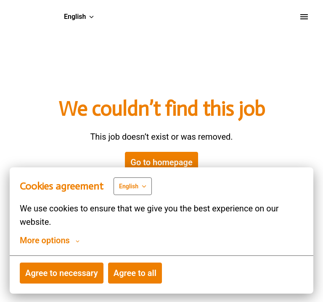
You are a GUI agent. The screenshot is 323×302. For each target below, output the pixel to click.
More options (49, 240)
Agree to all (135, 273)
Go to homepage (161, 162)
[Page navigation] (304, 16)
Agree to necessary (61, 273)
